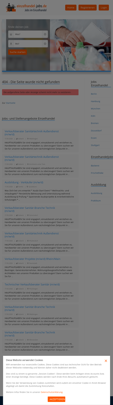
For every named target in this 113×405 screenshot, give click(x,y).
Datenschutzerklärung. (52, 392)
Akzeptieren (57, 399)
